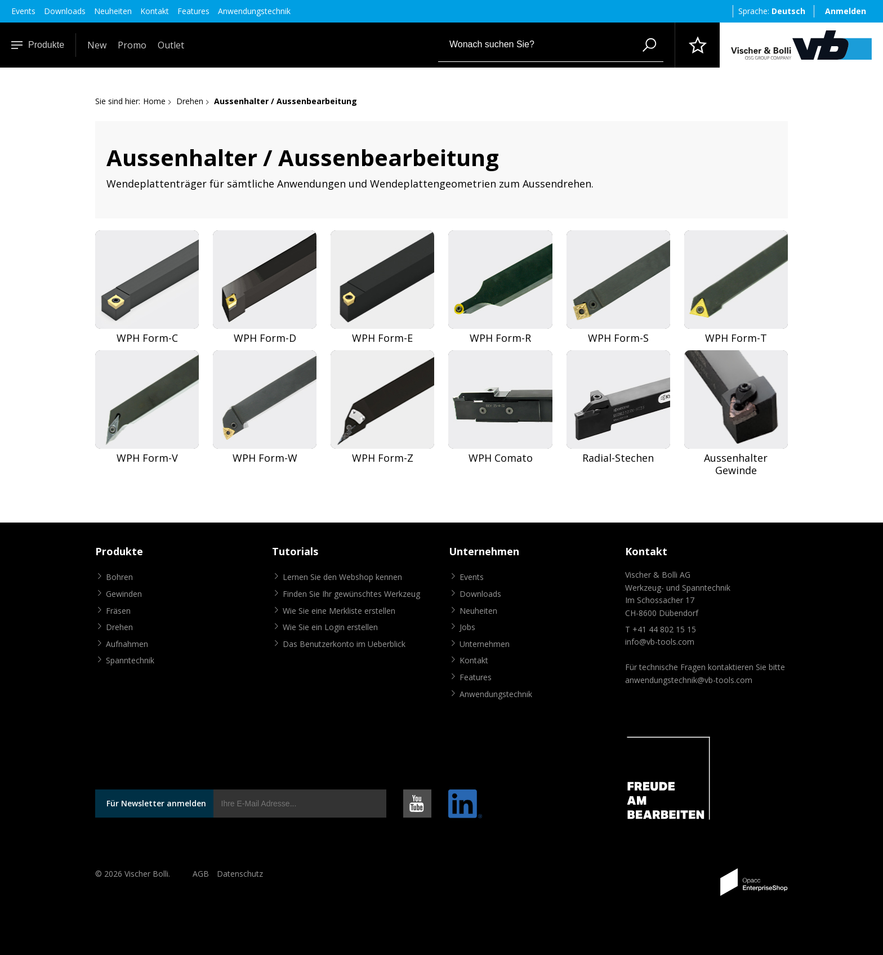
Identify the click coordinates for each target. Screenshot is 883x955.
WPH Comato (501, 458)
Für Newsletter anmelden (156, 803)
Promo (132, 45)
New (96, 45)
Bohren (119, 577)
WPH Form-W (265, 458)
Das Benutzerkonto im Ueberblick (344, 644)
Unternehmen (485, 644)
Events (23, 11)
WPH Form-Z (382, 458)
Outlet (171, 45)
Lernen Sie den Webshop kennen (342, 577)
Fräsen (118, 610)
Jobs (467, 627)
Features (193, 11)
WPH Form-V (147, 458)
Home (154, 101)
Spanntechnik (130, 660)
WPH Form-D (265, 338)
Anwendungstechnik (254, 11)
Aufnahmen (127, 644)
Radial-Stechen (618, 458)
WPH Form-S (618, 338)
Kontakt (154, 11)
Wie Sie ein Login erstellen (330, 627)
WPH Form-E (382, 338)
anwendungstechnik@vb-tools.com (688, 680)
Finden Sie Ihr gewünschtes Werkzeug (351, 593)
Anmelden (845, 11)
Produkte (37, 45)
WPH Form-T (736, 338)
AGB (201, 873)
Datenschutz (240, 873)
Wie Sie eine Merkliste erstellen (339, 610)
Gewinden (124, 593)
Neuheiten (113, 11)
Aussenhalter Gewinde (736, 464)
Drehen (189, 101)
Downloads (65, 11)
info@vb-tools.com (659, 641)
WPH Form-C (147, 338)
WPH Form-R (500, 338)
